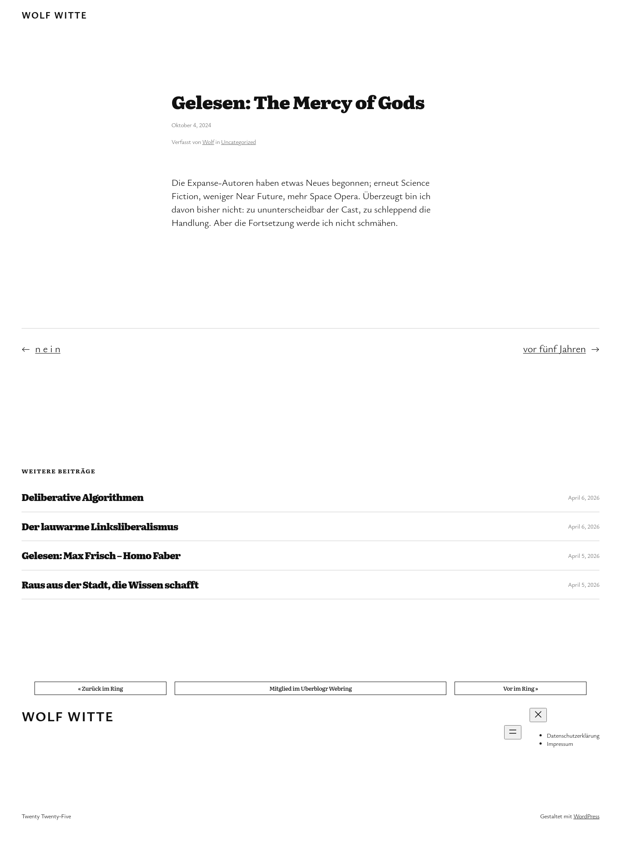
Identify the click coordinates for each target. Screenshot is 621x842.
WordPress (586, 816)
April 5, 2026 (583, 555)
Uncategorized (238, 142)
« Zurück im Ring (100, 688)
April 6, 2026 (583, 497)
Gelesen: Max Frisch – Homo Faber (101, 555)
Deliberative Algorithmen (83, 497)
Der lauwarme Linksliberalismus (100, 526)
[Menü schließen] (538, 715)
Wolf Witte (54, 15)
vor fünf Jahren (554, 348)
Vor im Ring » (520, 688)
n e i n (48, 348)
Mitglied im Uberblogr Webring (310, 688)
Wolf (208, 142)
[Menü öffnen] (512, 732)
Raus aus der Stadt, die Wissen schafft (110, 584)
